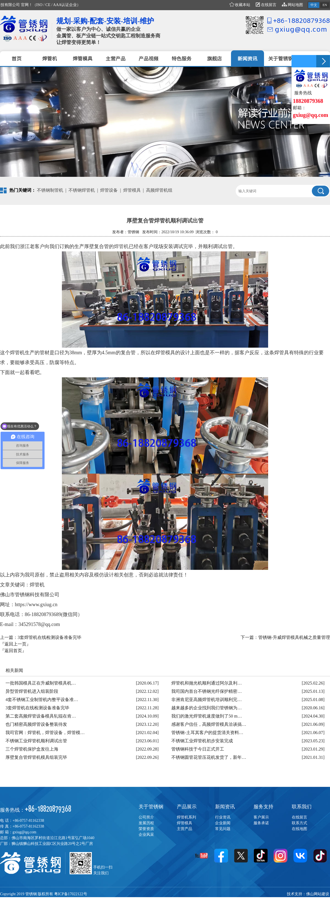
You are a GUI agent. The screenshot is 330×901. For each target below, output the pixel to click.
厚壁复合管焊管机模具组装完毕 (36, 757)
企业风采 (146, 835)
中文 (313, 5)
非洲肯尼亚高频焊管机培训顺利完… (206, 699)
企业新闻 (222, 823)
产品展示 (187, 806)
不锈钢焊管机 (81, 190)
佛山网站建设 (317, 894)
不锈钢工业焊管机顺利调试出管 (36, 740)
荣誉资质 (146, 829)
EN (325, 5)
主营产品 (184, 829)
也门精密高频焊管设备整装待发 (36, 724)
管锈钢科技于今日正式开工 (197, 749)
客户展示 (261, 817)
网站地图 (292, 5)
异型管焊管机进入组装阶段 (32, 691)
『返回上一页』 (15, 644)
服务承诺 (261, 823)
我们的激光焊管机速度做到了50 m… (206, 716)
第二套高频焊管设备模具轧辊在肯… (41, 716)
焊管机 (121, 246)
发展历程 (146, 823)
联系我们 (302, 806)
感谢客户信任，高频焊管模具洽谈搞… (208, 724)
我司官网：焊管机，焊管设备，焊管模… (45, 732)
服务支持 (263, 806)
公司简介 (146, 817)
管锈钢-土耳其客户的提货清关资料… (207, 732)
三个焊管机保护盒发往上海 (32, 749)
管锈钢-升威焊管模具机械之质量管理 (294, 637)
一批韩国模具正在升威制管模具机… (41, 683)
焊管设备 (109, 190)
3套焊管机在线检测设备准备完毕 (49, 637)
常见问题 (222, 829)
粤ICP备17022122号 (70, 894)
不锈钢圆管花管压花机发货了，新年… (208, 757)
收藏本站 (240, 5)
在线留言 (266, 5)
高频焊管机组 (159, 190)
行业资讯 (222, 817)
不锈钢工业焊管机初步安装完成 (202, 740)
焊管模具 (132, 190)
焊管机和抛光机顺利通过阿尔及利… (206, 683)
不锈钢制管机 (50, 190)
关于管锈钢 (151, 806)
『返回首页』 (13, 650)
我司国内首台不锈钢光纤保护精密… (206, 691)
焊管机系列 (186, 817)
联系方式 (299, 823)
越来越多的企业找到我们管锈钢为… (206, 707)
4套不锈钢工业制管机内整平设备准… (42, 699)
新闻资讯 (225, 806)
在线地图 (299, 829)
